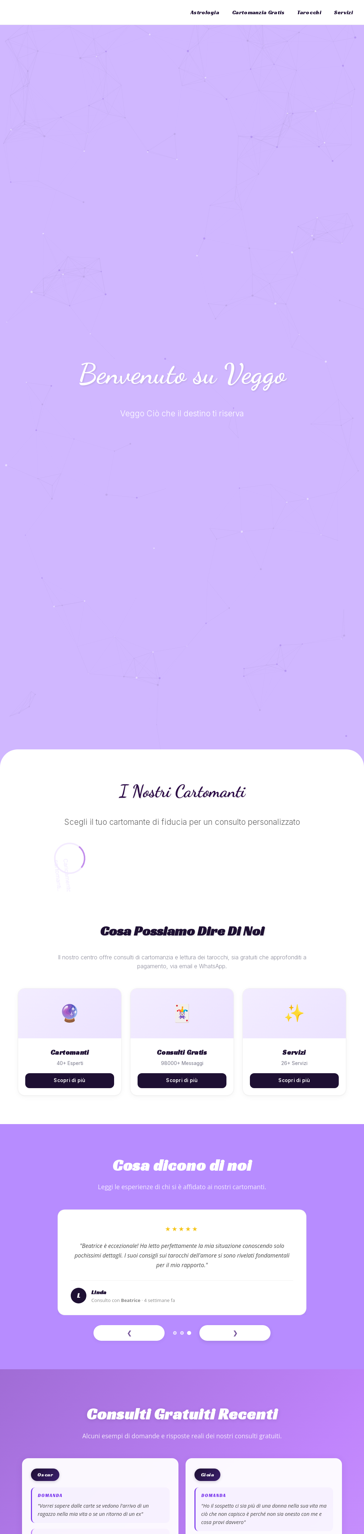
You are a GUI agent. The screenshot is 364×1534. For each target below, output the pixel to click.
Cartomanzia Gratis (258, 12)
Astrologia (205, 12)
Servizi (343, 12)
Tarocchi (309, 12)
